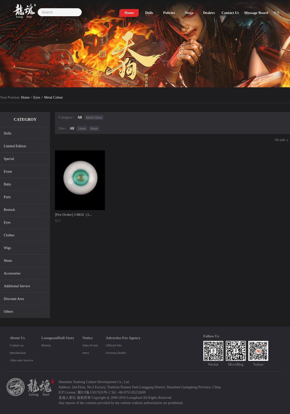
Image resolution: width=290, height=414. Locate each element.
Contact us (16, 345)
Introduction (18, 353)
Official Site (114, 345)
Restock (9, 210)
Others (8, 311)
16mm (94, 128)
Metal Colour (53, 98)
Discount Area (14, 299)
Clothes (9, 235)
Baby (7, 184)
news (85, 353)
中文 (276, 13)
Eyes (36, 98)
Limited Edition (15, 146)
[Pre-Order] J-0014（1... (73, 215)
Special (9, 159)
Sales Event (90, 345)
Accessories (12, 273)
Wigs (7, 248)
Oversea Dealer (116, 353)
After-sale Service (21, 360)
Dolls (7, 133)
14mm (82, 128)
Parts (7, 197)
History (46, 345)
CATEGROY (25, 119)
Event (8, 171)
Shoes (8, 261)
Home (25, 98)
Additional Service (17, 286)
